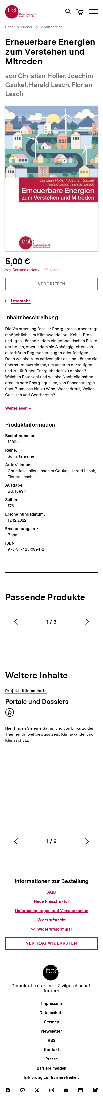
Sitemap (51, 1022)
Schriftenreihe (51, 27)
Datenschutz (51, 1012)
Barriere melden (52, 1068)
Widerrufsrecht (51, 920)
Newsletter (51, 1031)
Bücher (26, 27)
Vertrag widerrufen (51, 943)
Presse (51, 1059)
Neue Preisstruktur (51, 901)
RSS (51, 1040)
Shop (9, 27)
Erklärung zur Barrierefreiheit (51, 1077)
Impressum (51, 1003)
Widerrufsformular (51, 929)
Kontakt (51, 1049)
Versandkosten (21, 270)
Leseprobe (21, 301)
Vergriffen (52, 285)
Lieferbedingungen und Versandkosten (51, 910)
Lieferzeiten (50, 270)
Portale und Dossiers (36, 701)
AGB (51, 892)
